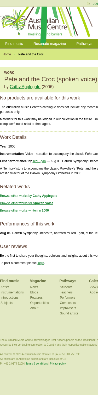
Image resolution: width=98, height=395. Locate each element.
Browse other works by (28, 196)
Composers (68, 303)
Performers (67, 297)
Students (66, 287)
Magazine (38, 281)
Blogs (34, 292)
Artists (5, 287)
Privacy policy (58, 363)
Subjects (7, 303)
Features (36, 297)
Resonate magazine (49, 43)
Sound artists (69, 313)
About (34, 308)
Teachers (66, 292)
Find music (14, 43)
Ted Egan (39, 161)
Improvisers (68, 308)
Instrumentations (12, 292)
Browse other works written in (24, 210)
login (40, 263)
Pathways (84, 43)
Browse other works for (26, 203)
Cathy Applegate (25, 87)
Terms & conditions (37, 363)
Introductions (10, 297)
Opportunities (39, 303)
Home (7, 54)
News (34, 287)
